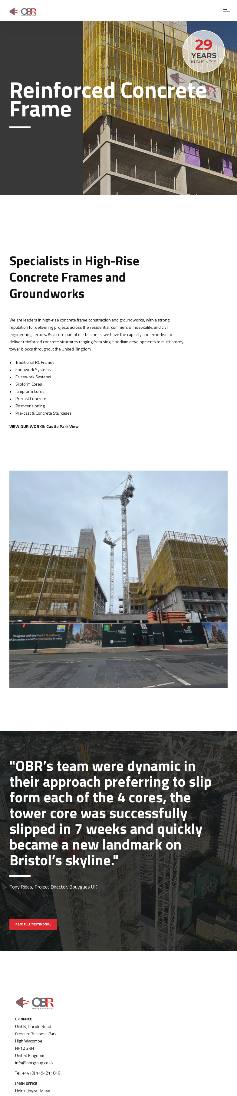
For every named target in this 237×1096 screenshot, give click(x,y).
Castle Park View (62, 426)
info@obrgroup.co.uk (34, 1062)
